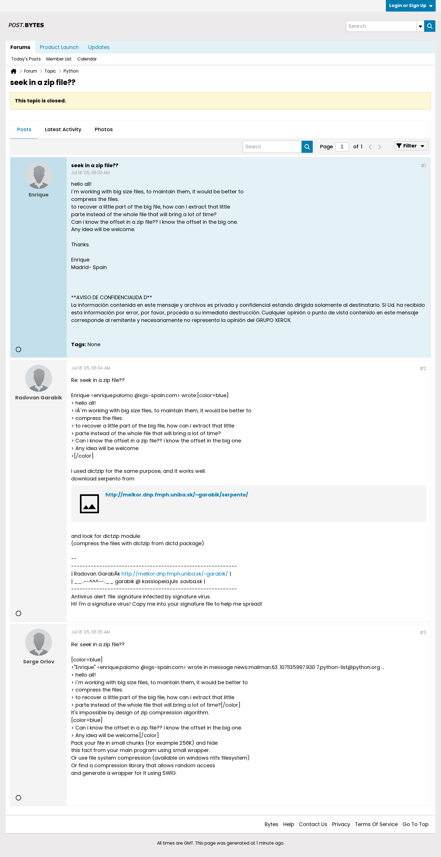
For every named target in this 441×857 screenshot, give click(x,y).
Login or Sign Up (411, 5)
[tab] (24, 129)
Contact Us (313, 824)
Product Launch (59, 47)
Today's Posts (26, 59)
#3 (423, 633)
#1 (423, 166)
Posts (24, 129)
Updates (99, 47)
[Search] (385, 26)
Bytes (271, 824)
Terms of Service (376, 824)
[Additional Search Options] (420, 26)
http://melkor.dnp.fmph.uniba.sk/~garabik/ (175, 573)
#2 (423, 369)
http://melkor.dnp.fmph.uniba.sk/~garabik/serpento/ (176, 494)
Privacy (341, 824)
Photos (104, 129)
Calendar (87, 59)
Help (288, 824)
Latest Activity (63, 129)
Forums (20, 47)
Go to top (415, 824)
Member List (59, 59)
